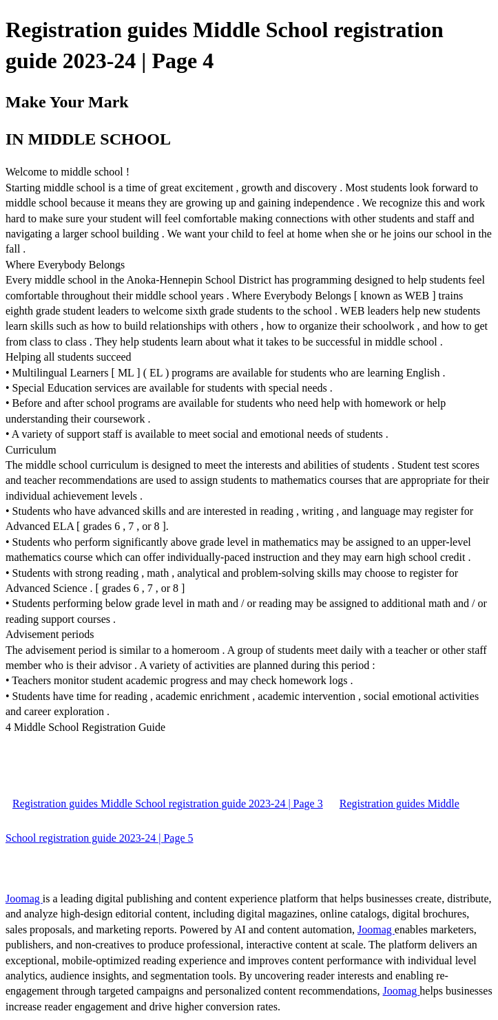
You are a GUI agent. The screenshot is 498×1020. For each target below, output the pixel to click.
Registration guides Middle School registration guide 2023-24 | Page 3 (167, 803)
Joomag (24, 898)
